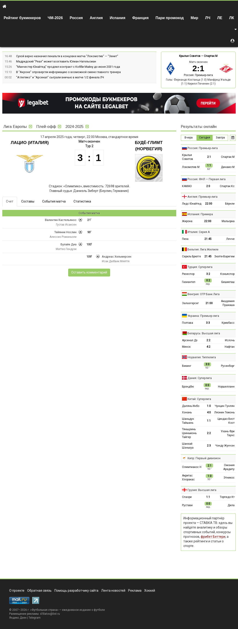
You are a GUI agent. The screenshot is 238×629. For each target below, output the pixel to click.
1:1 (209, 420)
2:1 (209, 157)
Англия (96, 18)
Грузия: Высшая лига (202, 490)
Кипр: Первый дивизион (204, 458)
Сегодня (204, 137)
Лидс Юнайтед (191, 203)
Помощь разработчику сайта (76, 590)
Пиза (185, 239)
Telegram (35, 617)
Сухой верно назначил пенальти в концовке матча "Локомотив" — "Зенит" (67, 56)
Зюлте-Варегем (224, 256)
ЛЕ (219, 18)
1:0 (209, 406)
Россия (76, 18)
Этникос (229, 477)
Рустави (187, 505)
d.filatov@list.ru (50, 613)
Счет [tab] (9, 201)
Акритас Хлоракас (188, 477)
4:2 (208, 346)
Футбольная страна (44, 609)
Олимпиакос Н (191, 467)
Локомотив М (191, 167)
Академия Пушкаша (228, 303)
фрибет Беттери (213, 536)
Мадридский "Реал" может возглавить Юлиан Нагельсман (56, 61)
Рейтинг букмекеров (22, 18)
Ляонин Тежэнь (224, 412)
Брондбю (188, 386)
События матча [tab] (54, 201)
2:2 (208, 340)
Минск (186, 346)
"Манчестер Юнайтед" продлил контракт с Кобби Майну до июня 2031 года (68, 66)
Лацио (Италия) (30, 142)
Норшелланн (226, 386)
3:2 (208, 274)
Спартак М (210, 56)
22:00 (208, 203)
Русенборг (228, 365)
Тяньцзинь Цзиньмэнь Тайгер (189, 433)
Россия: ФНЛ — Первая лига (207, 179)
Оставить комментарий (89, 272)
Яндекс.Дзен (17, 617)
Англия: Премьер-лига (202, 196)
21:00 (209, 303)
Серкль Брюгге (191, 256)
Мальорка (228, 221)
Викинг (186, 365)
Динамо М (228, 167)
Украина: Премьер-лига (203, 315)
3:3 (208, 322)
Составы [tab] (27, 201)
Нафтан (230, 346)
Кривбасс (228, 322)
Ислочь (230, 340)
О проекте (16, 590)
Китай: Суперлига (199, 399)
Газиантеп (188, 282)
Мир (194, 18)
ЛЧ (207, 18)
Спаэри (187, 497)
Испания (117, 18)
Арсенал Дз (189, 340)
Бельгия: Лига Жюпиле (203, 249)
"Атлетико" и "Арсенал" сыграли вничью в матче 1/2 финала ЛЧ (60, 77)
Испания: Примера (200, 214)
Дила (231, 505)
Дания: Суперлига (200, 378)
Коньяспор (227, 274)
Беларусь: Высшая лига (204, 333)
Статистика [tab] (82, 201)
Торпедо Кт (227, 497)
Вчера (189, 137)
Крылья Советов (189, 56)
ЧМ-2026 (55, 18)
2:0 (208, 186)
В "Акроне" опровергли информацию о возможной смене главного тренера (68, 72)
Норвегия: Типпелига (202, 357)
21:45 (208, 239)
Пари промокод (170, 18)
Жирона (187, 221)
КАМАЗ (187, 186)
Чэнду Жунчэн (225, 445)
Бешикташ (228, 282)
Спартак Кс (227, 186)
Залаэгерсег (190, 303)
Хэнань (187, 412)
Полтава (187, 322)
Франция (140, 18)
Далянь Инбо (190, 406)
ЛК (231, 18)
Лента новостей (113, 590)
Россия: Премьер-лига (198, 75)
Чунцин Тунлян (225, 406)
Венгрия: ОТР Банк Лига (204, 294)
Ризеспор (188, 274)
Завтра (220, 137)
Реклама (134, 590)
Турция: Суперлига (200, 267)
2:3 (209, 445)
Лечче (230, 239)
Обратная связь (39, 590)
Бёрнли (230, 203)
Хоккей (149, 590)
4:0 (209, 412)
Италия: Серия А (199, 232)
